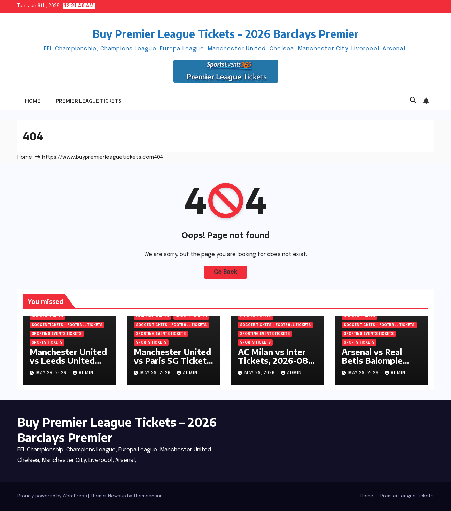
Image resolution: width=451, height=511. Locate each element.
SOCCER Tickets (47, 316)
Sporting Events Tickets (56, 334)
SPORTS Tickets (47, 342)
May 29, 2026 (52, 373)
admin (83, 373)
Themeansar (147, 496)
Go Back (225, 272)
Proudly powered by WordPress (52, 496)
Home (32, 101)
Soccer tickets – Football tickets (67, 325)
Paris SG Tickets (152, 316)
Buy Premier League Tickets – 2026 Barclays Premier (226, 33)
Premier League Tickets (88, 101)
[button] (413, 100)
